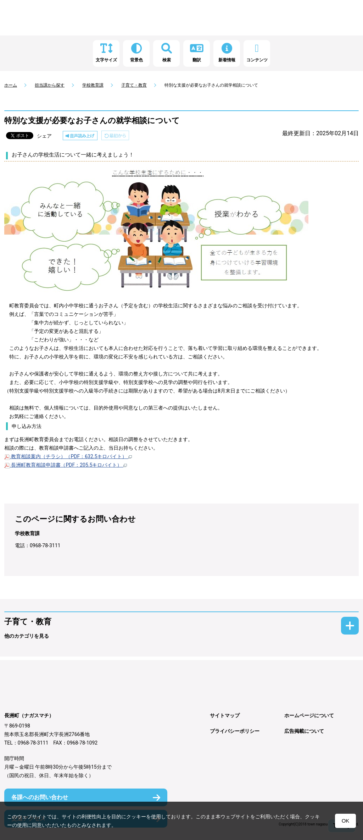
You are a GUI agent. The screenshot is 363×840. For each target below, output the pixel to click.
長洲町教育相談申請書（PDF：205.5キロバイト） (65, 465)
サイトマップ (225, 715)
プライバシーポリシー (234, 731)
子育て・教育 (134, 85)
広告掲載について (304, 731)
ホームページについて (309, 715)
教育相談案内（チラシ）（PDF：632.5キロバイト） (68, 456)
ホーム (10, 85)
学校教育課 (93, 85)
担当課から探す (50, 85)
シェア (44, 136)
